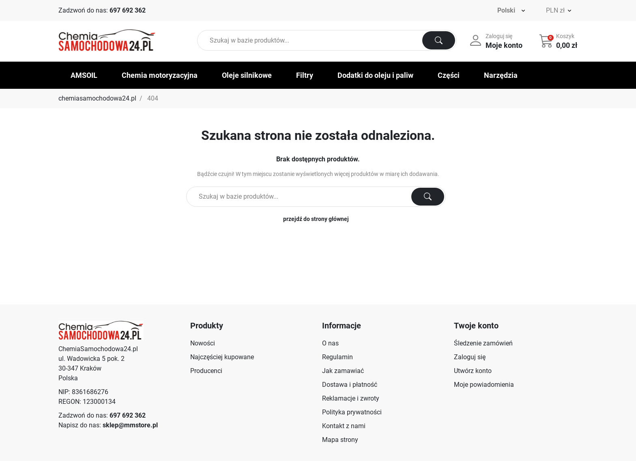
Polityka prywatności (352, 412)
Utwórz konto (473, 371)
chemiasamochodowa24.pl (97, 98)
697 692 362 (128, 10)
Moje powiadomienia (484, 384)
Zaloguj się (470, 357)
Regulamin (337, 357)
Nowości (202, 343)
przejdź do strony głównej (316, 219)
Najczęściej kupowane (222, 357)
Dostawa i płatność (349, 384)
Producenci (206, 371)
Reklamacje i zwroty (350, 398)
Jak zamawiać (343, 371)
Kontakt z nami (343, 426)
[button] (559, 40)
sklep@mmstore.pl (130, 425)
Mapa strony (340, 440)
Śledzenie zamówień (483, 343)
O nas (330, 343)
